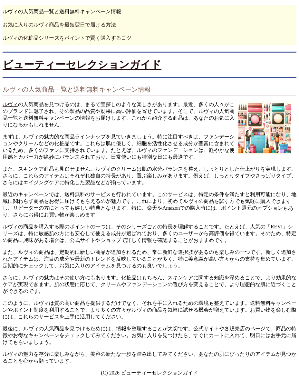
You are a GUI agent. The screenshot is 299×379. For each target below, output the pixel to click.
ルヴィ (10, 104)
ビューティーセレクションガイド (82, 64)
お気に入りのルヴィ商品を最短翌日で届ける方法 (59, 24)
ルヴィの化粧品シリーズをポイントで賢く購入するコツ (67, 38)
